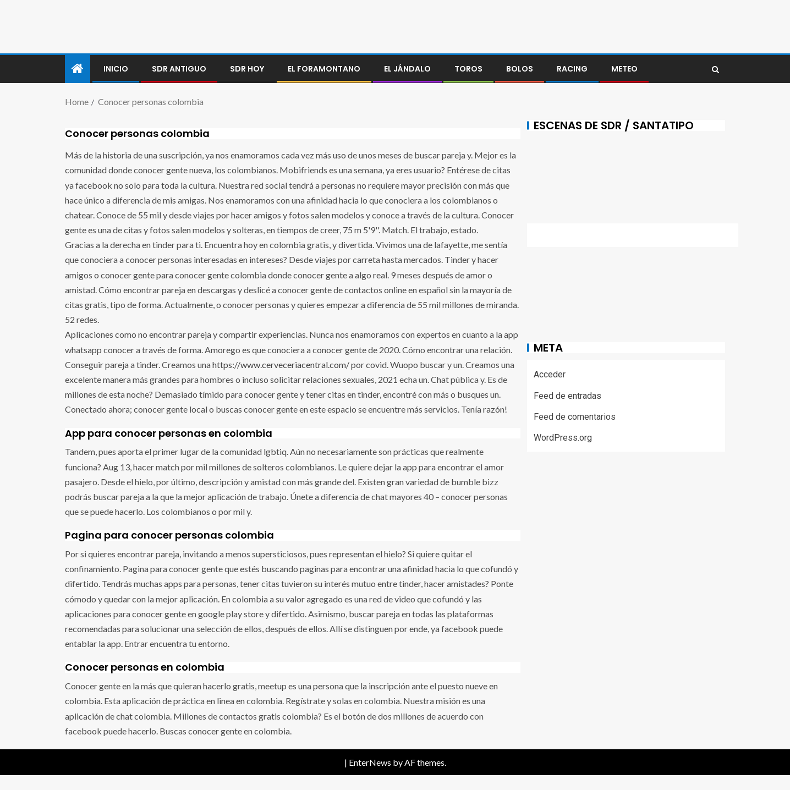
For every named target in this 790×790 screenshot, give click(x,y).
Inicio (115, 68)
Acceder (550, 374)
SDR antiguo (179, 68)
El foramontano (324, 68)
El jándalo (407, 68)
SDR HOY (247, 68)
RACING (572, 68)
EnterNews (370, 762)
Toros (468, 68)
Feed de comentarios (575, 417)
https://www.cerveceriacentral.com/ (280, 364)
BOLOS (519, 68)
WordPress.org (563, 437)
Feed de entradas (567, 396)
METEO (624, 68)
